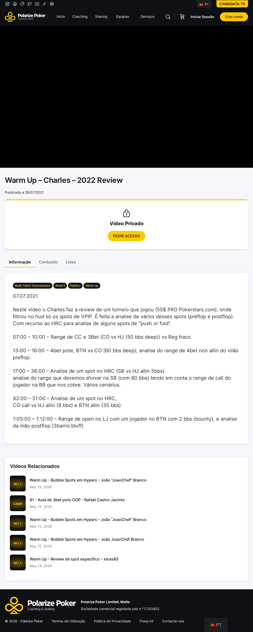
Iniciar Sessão (202, 17)
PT (204, 4)
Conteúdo (48, 262)
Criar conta (234, 17)
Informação (20, 262)
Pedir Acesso (126, 236)
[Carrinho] (182, 17)
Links (71, 262)
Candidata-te (232, 4)
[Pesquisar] (168, 17)
